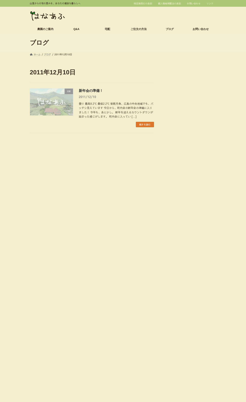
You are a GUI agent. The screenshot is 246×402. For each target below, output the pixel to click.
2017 (181, 175)
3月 (179, 97)
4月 (179, 90)
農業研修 (172, 316)
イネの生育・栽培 (178, 228)
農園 (169, 300)
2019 (181, 161)
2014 (181, 195)
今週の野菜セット (178, 244)
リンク (209, 3)
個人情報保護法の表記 (169, 3)
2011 (181, 216)
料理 (169, 260)
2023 (181, 133)
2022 (181, 140)
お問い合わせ (194, 3)
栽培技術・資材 (176, 284)
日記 (169, 268)
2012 (181, 209)
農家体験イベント (178, 308)
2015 (181, 188)
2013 (181, 202)
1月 (179, 110)
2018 (181, 168)
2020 (181, 154)
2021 (181, 147)
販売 (169, 292)
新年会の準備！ (91, 91)
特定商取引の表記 (143, 3)
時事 (169, 276)
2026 (182, 83)
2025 (181, 119)
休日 (169, 252)
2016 (181, 181)
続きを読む (145, 124)
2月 (179, 103)
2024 (181, 126)
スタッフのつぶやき (179, 236)
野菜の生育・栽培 (178, 324)
